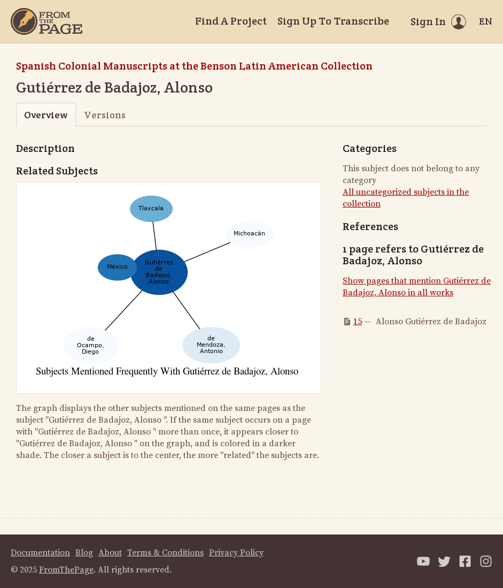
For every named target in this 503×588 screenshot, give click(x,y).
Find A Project (231, 21)
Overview (45, 115)
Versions (105, 115)
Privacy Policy (236, 552)
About (110, 552)
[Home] (46, 21)
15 (357, 321)
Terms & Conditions (165, 552)
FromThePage (66, 569)
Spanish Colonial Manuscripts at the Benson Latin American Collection (194, 66)
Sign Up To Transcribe (333, 21)
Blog (84, 552)
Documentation (40, 552)
